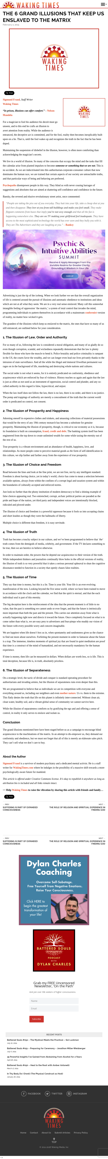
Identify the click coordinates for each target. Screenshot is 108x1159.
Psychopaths (9, 185)
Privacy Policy (81, 1132)
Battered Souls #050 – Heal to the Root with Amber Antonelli (38, 1065)
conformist (91, 312)
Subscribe (36, 1019)
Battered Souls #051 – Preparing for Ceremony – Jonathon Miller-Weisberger (46, 1048)
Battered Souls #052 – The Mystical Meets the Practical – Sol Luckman (43, 1040)
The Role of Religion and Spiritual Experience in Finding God (76, 807)
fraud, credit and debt (54, 431)
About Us (46, 1132)
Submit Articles (62, 1132)
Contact (34, 1132)
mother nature (68, 693)
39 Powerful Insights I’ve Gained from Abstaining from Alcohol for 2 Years (44, 1057)
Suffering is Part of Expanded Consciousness (25, 807)
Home (23, 1132)
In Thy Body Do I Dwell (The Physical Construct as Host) (35, 1073)
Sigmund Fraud (11, 99)
